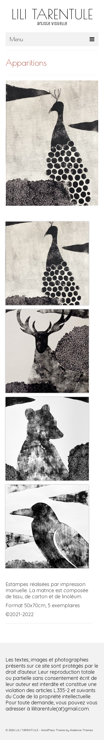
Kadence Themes (81, 730)
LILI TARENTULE (52, 14)
